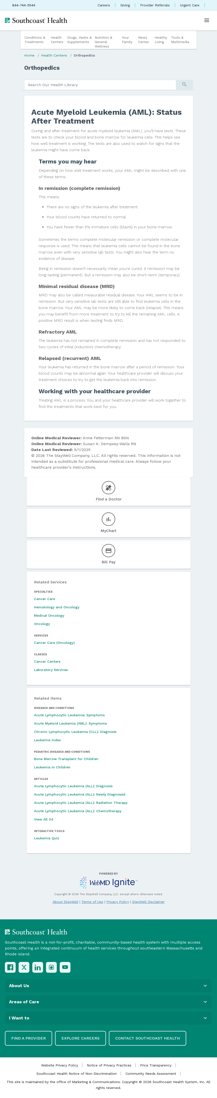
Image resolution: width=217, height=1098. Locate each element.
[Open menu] (206, 20)
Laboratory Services (51, 670)
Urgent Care (189, 5)
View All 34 (43, 819)
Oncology (42, 624)
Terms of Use (92, 902)
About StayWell (65, 902)
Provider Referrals (155, 5)
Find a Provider (28, 1038)
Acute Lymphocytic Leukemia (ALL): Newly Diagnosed (79, 794)
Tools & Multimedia (180, 39)
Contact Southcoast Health (147, 1038)
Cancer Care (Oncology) (54, 643)
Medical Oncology (49, 615)
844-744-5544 (23, 5)
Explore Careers (80, 1038)
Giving (125, 5)
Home (29, 55)
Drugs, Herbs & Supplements (79, 39)
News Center (143, 39)
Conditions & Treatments (34, 39)
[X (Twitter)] (24, 967)
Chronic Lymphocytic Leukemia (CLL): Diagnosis (75, 732)
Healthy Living (161, 39)
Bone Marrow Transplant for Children (66, 759)
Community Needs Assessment (151, 1073)
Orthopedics (84, 55)
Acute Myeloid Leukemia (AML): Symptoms (70, 723)
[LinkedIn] (37, 967)
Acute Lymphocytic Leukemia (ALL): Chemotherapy (77, 811)
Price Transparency (155, 1065)
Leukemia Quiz (46, 838)
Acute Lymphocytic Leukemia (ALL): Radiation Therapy (80, 803)
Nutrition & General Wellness (103, 41)
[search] (100, 85)
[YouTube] (65, 967)
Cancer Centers (47, 661)
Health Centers (57, 39)
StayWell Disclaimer (148, 902)
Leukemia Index (47, 740)
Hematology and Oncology (56, 607)
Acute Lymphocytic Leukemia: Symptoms (69, 715)
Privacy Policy (117, 902)
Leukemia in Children (52, 767)
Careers (104, 5)
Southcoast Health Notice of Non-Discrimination (76, 1073)
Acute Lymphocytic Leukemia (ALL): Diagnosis (73, 786)
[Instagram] (51, 967)
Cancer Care (44, 599)
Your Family (127, 39)
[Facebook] (10, 967)
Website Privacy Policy (59, 1065)
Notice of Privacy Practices (109, 1065)
